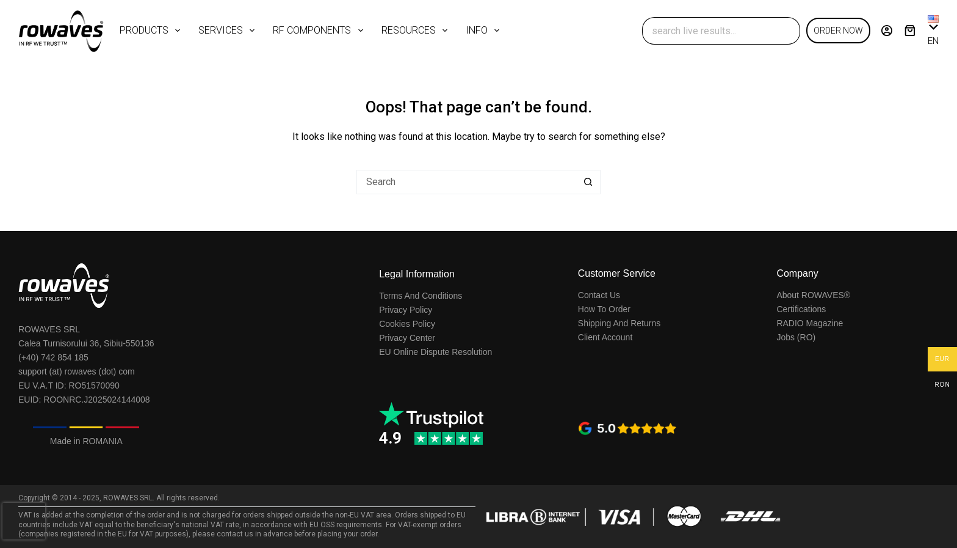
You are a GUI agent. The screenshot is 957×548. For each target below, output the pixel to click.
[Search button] (786, 31)
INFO (485, 30)
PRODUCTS (152, 30)
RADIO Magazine (809, 323)
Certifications (801, 309)
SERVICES (228, 30)
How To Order (604, 309)
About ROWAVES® (813, 295)
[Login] (886, 30)
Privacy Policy (405, 310)
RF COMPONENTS (320, 30)
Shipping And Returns (619, 323)
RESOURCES (416, 30)
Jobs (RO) (795, 337)
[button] (933, 30)
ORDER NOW (838, 30)
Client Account (605, 337)
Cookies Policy (407, 324)
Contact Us (599, 295)
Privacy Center (407, 338)
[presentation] (23, 521)
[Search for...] (707, 31)
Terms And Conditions (420, 296)
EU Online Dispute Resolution (435, 352)
